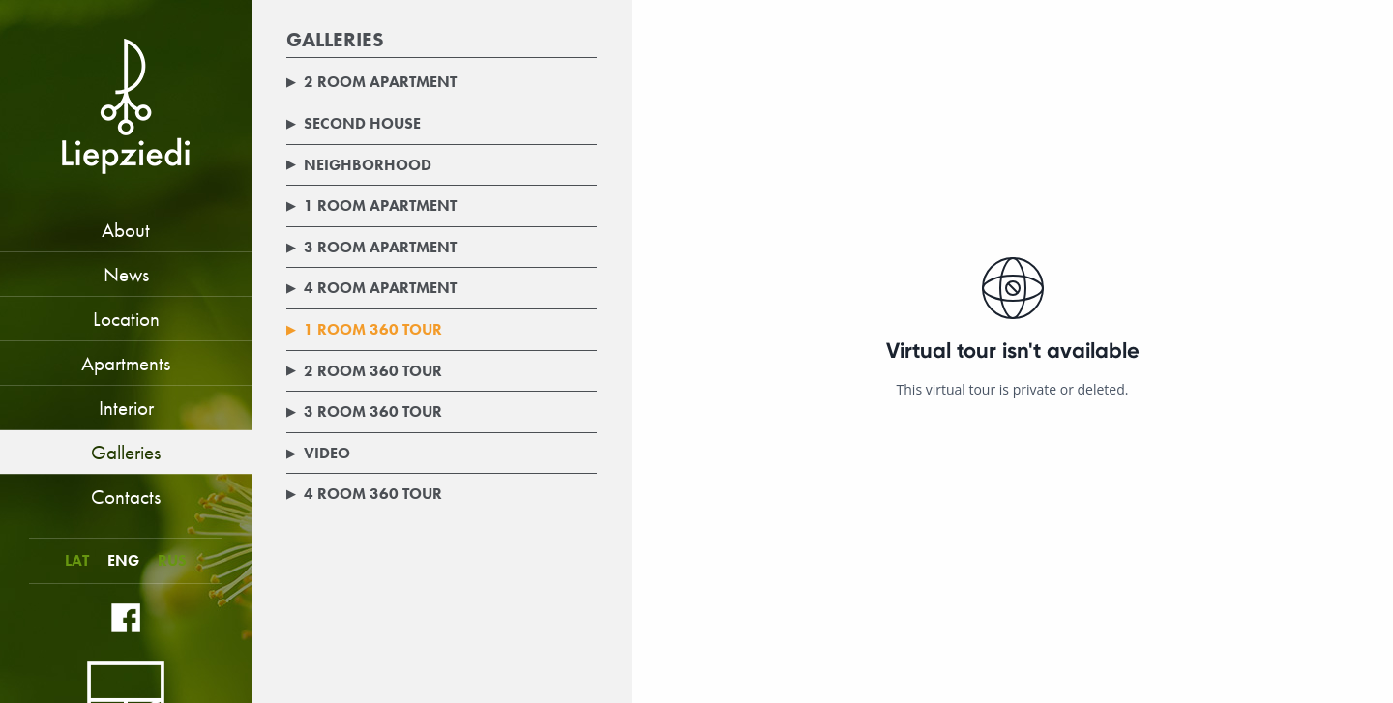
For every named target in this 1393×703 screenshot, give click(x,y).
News (126, 274)
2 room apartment (371, 82)
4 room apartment (371, 288)
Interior (126, 408)
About (126, 230)
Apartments (125, 363)
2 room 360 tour (364, 371)
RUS (172, 560)
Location (126, 319)
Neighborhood (358, 165)
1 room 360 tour (364, 329)
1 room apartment (371, 205)
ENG (123, 560)
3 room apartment (371, 247)
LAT (77, 560)
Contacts (126, 496)
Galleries (126, 452)
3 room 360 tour (364, 411)
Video (318, 453)
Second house (353, 123)
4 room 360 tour (364, 493)
